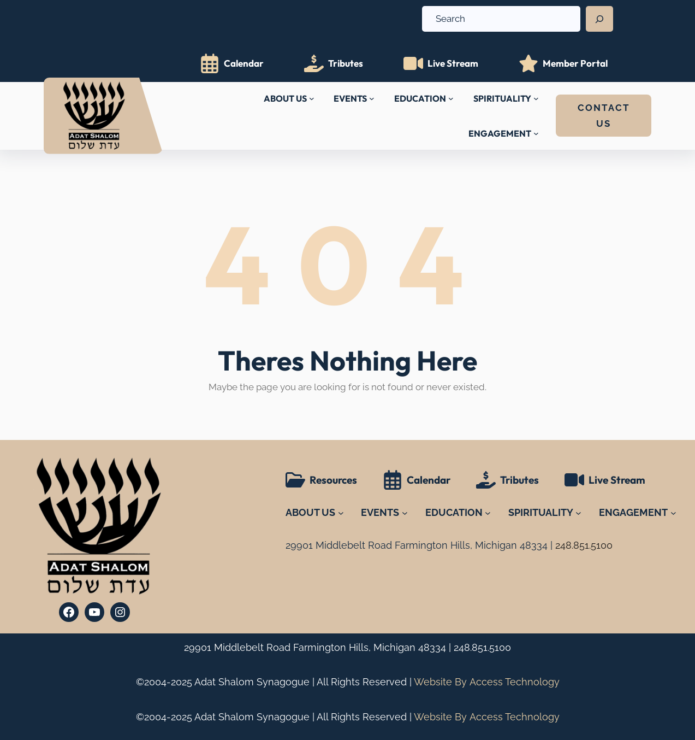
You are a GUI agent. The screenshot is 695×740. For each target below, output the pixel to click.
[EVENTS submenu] (372, 98)
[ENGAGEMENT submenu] (536, 133)
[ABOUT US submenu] (311, 98)
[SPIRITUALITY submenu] (536, 98)
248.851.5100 (482, 647)
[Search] (599, 19)
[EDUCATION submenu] (451, 98)
